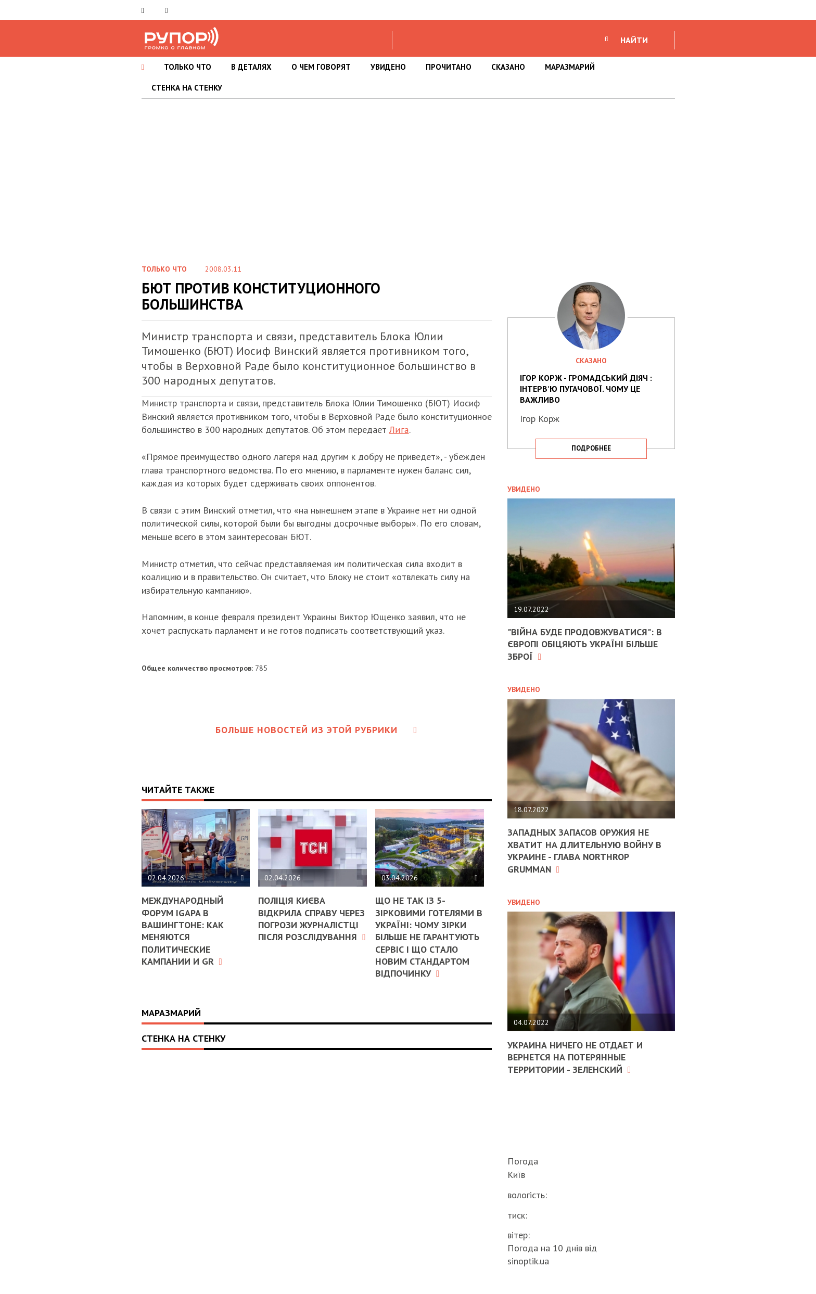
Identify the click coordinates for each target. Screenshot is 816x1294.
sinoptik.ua (528, 1261)
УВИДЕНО (388, 67)
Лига (398, 429)
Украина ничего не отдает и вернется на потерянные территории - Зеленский (575, 1057)
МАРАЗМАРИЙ (570, 67)
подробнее (591, 448)
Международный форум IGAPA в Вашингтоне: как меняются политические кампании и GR (183, 930)
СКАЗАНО (508, 67)
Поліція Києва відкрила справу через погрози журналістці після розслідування (311, 918)
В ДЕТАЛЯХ (251, 67)
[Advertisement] (408, 177)
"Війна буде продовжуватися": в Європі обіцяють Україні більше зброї (584, 644)
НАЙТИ (634, 40)
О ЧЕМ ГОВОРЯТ (321, 67)
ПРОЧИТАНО (448, 67)
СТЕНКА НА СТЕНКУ (186, 88)
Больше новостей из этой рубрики (316, 730)
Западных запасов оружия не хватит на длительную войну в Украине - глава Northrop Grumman (584, 850)
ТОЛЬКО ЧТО (187, 67)
